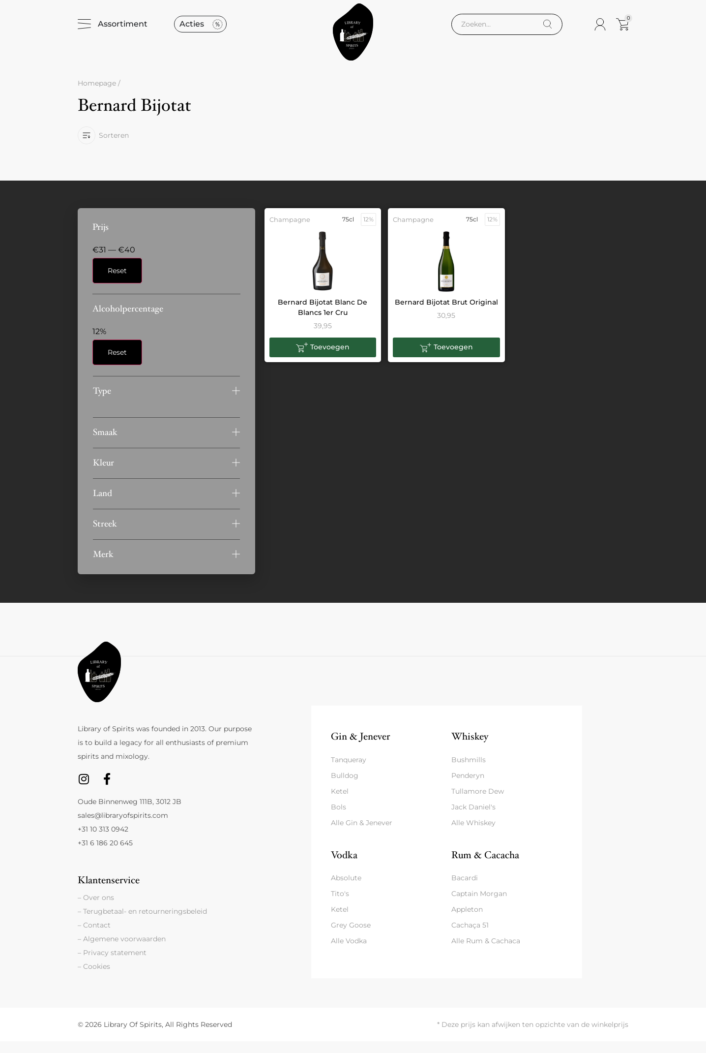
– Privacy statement (112, 964)
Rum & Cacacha (485, 867)
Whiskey (469, 748)
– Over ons (96, 909)
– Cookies (94, 978)
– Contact (94, 936)
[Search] (547, 30)
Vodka (344, 867)
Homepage (97, 95)
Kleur (103, 474)
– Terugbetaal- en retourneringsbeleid (142, 923)
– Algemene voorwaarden (122, 950)
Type (102, 402)
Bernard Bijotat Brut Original (446, 314)
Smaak (105, 444)
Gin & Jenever (360, 748)
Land (102, 505)
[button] (166, 403)
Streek (105, 535)
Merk (103, 566)
